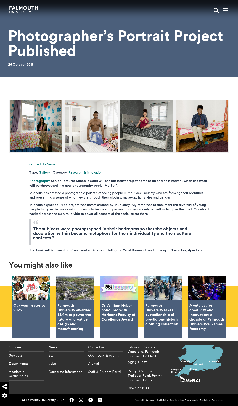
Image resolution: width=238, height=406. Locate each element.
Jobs (52, 363)
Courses (15, 347)
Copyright (174, 400)
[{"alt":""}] (36, 126)
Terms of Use (217, 400)
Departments (18, 363)
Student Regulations (201, 400)
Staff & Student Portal (104, 372)
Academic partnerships (18, 374)
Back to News (44, 164)
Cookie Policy (162, 400)
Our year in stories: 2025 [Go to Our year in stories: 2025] (31, 307)
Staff (52, 355)
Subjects (15, 355)
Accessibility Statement (145, 400)
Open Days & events (103, 355)
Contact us (96, 347)
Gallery (44, 172)
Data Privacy (185, 400)
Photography (39, 180)
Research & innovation (85, 172)
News (53, 347)
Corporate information (65, 372)
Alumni (93, 363)
